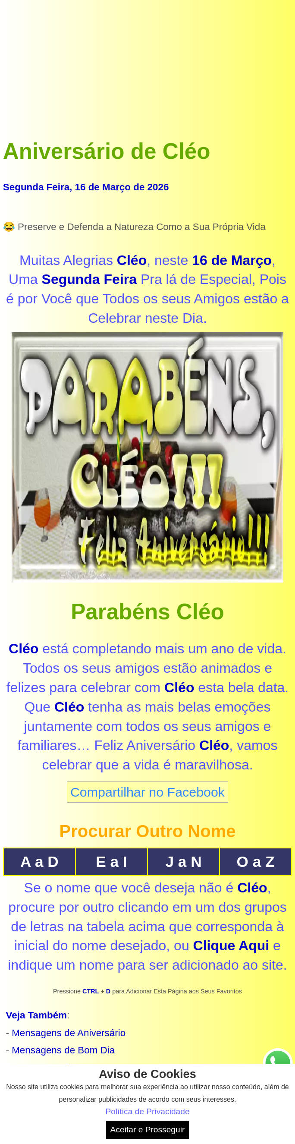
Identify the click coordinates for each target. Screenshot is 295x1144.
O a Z (256, 861)
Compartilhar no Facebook (147, 792)
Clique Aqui (231, 945)
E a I (111, 861)
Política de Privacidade (147, 1111)
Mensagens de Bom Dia (63, 1050)
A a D (39, 861)
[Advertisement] (147, 63)
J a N (183, 861)
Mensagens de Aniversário (69, 1032)
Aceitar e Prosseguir (147, 1129)
